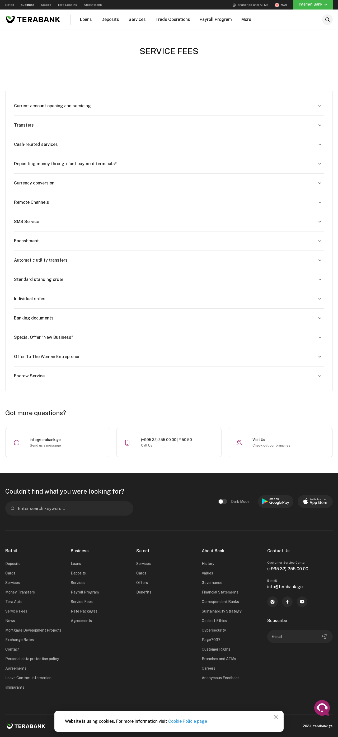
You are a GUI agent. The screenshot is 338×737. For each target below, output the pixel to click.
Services (12, 583)
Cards (10, 573)
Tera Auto (13, 602)
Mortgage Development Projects (33, 630)
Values (207, 573)
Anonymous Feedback (221, 678)
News (10, 621)
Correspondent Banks (220, 602)
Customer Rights (216, 649)
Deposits (12, 564)
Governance (212, 583)
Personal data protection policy (32, 659)
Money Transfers (20, 592)
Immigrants (14, 687)
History (208, 564)
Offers (142, 583)
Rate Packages (84, 611)
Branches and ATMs (219, 659)
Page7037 (211, 640)
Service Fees (16, 611)
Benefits (143, 592)
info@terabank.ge (45, 440)
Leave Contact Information (28, 678)
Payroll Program (85, 592)
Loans (76, 564)
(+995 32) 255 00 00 (287, 568)
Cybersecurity (214, 630)
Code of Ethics (214, 621)
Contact (12, 649)
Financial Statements (220, 592)
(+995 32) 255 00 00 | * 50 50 (166, 440)
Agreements (15, 668)
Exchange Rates (19, 640)
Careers (208, 668)
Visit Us (258, 440)
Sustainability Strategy (222, 611)
